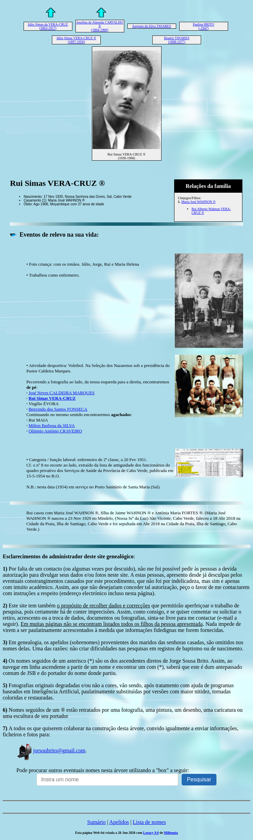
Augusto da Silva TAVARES (151, 26)
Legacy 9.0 (151, 833)
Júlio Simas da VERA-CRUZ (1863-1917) (48, 26)
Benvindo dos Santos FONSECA (58, 409)
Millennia (171, 833)
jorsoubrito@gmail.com (50, 750)
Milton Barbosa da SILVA (52, 425)
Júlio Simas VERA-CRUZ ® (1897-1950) (76, 40)
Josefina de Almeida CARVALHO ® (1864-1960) (99, 26)
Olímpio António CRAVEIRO (55, 430)
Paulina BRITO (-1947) (203, 26)
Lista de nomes (149, 822)
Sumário (96, 822)
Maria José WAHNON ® (198, 202)
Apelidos (119, 822)
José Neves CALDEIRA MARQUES (62, 392)
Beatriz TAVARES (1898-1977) (176, 40)
